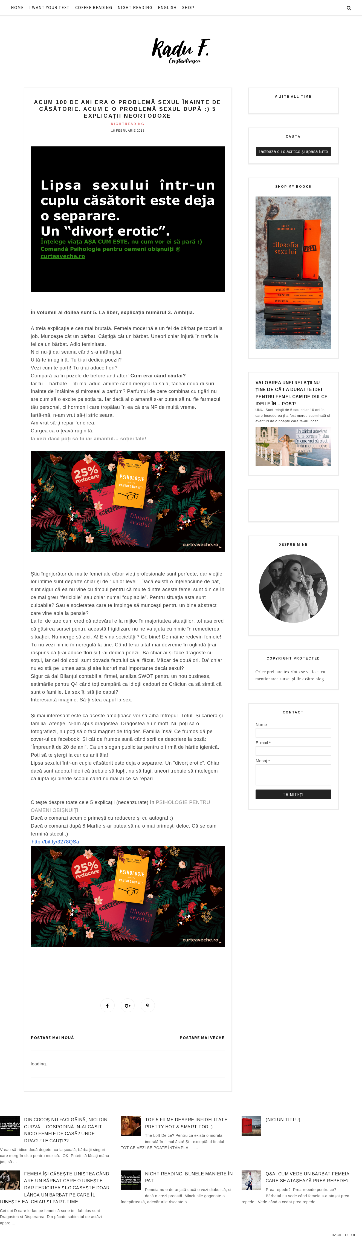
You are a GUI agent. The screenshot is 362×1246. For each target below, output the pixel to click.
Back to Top (344, 1235)
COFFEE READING (93, 7)
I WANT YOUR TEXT (49, 7)
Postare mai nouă (52, 1038)
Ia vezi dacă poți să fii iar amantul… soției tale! (88, 438)
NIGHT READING (135, 7)
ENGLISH (167, 7)
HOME (17, 7)
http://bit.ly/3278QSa (55, 842)
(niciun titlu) (283, 1120)
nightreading (127, 124)
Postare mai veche (202, 1038)
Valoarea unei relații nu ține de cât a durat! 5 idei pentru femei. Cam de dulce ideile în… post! (292, 393)
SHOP (188, 7)
